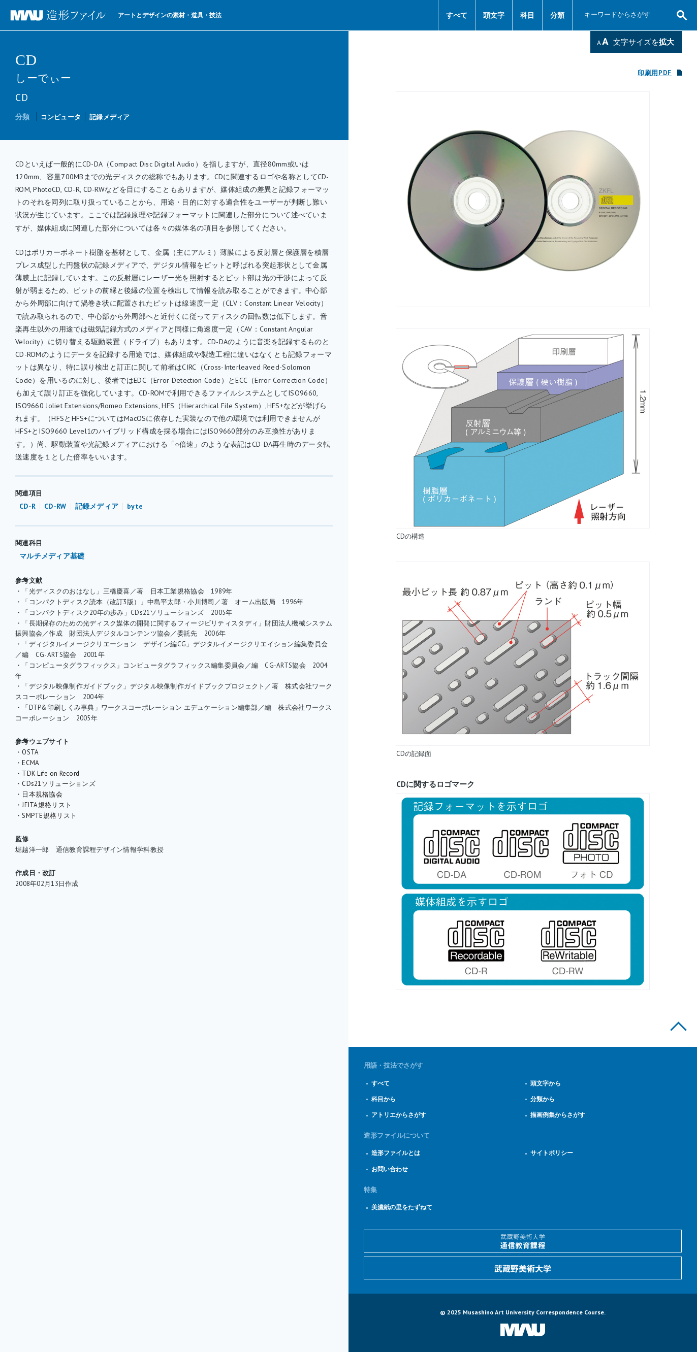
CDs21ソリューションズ (59, 783)
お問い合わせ (389, 1169)
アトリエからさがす (398, 1114)
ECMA (30, 763)
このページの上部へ (678, 1026)
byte (135, 506)
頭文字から (545, 1083)
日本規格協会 (42, 794)
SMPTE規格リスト (49, 815)
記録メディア (109, 117)
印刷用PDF (655, 73)
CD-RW (55, 506)
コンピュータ (61, 117)
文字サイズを (643, 42)
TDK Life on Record (50, 773)
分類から (542, 1099)
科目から (383, 1099)
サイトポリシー (551, 1153)
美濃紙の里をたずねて (401, 1207)
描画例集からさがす (557, 1114)
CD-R (27, 506)
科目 (527, 15)
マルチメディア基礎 (52, 555)
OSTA (30, 752)
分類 (557, 15)
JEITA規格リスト (47, 805)
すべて (456, 15)
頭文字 (493, 15)
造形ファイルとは (395, 1153)
